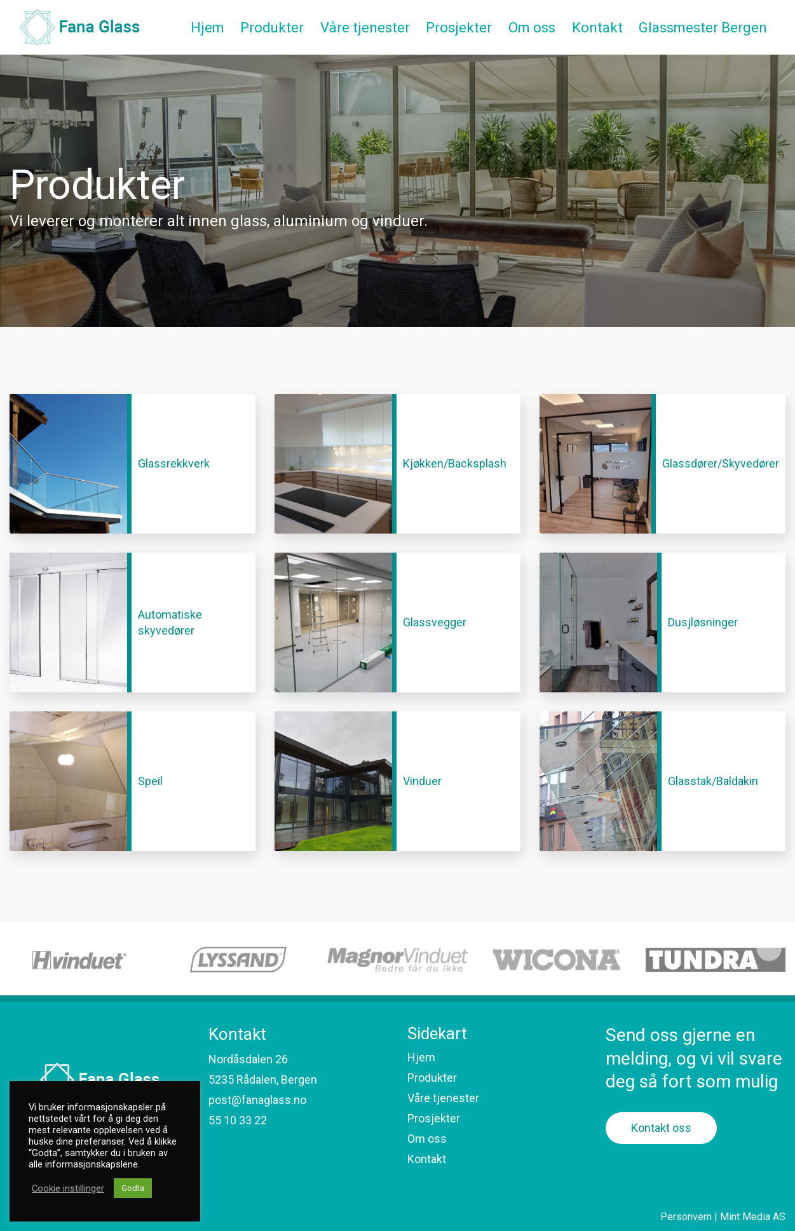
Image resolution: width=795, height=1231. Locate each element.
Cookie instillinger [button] (68, 1188)
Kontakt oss (661, 1127)
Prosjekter (433, 1118)
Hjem (421, 1057)
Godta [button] (132, 1188)
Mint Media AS (752, 1217)
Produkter (432, 1077)
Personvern (686, 1217)
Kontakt (426, 1159)
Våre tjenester (443, 1098)
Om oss (427, 1138)
